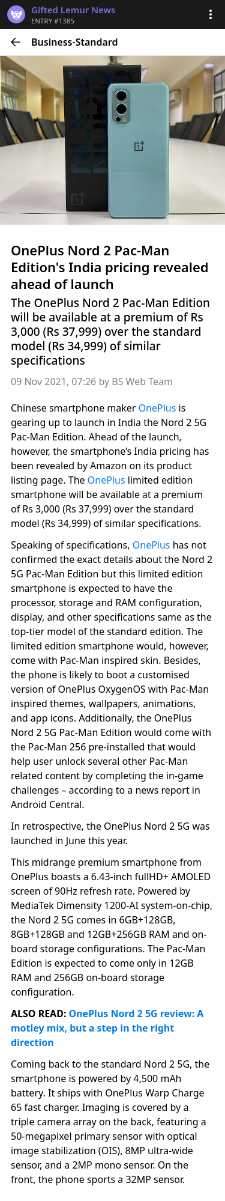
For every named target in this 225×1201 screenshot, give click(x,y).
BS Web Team (142, 381)
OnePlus (159, 408)
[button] (210, 14)
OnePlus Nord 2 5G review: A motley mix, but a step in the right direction (108, 1028)
